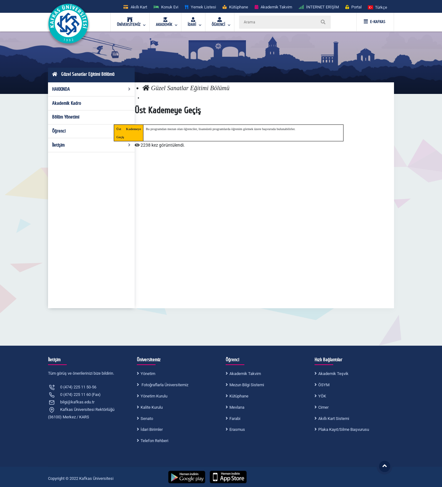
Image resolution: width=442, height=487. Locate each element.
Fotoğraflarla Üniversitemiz (164, 384)
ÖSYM (323, 384)
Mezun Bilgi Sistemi (246, 384)
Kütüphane (238, 396)
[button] (378, 7)
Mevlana (236, 407)
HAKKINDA (91, 89)
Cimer (323, 407)
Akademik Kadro (66, 103)
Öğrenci (91, 131)
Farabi (234, 418)
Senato (147, 418)
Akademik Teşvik (333, 373)
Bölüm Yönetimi (65, 117)
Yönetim (148, 373)
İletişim (91, 145)
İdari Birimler (152, 429)
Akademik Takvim (245, 373)
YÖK (322, 396)
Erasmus (237, 429)
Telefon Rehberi (154, 440)
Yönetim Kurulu (154, 396)
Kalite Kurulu (152, 407)
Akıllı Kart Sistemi (333, 418)
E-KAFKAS (374, 22)
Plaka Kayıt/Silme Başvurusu (343, 429)
